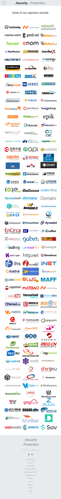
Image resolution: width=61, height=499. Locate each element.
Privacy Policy (30, 466)
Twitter (29, 455)
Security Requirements (30, 472)
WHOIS (30, 488)
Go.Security (29, 459)
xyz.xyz (30, 462)
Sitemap (30, 478)
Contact (30, 491)
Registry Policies (30, 475)
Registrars (30, 484)
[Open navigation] (4, 3)
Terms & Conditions (30, 469)
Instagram (32, 455)
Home (30, 481)
